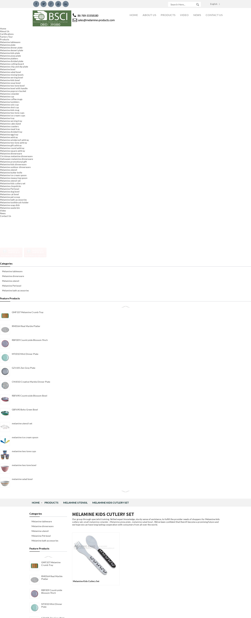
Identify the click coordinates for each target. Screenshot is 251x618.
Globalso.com (154, 613)
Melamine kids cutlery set (110, 31)
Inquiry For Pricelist (111, 302)
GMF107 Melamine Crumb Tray (51, 92)
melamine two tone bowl (53, 243)
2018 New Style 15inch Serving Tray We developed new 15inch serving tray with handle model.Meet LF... (189, 480)
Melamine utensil (75, 31)
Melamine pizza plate (120, 50)
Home (36, 31)
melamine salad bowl (51, 257)
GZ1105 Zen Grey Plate (53, 146)
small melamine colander (96, 50)
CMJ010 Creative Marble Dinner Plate (53, 161)
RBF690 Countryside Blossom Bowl (51, 175)
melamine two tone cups (53, 230)
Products (51, 31)
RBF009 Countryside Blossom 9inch (51, 120)
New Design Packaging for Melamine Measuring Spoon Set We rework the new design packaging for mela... (189, 349)
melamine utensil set (51, 202)
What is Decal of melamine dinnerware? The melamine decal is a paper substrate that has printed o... (189, 546)
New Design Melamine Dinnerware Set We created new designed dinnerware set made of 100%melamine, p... (189, 414)
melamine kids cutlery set (86, 109)
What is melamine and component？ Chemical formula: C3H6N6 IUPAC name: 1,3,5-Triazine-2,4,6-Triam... (190, 599)
